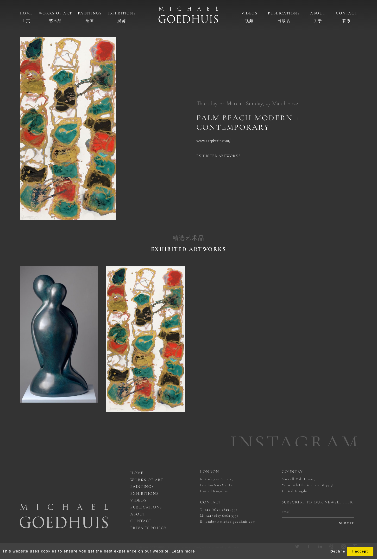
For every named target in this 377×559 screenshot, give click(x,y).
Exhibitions (121, 13)
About (317, 13)
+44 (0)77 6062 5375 (222, 515)
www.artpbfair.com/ (213, 140)
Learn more (183, 551)
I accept (360, 551)
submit (346, 523)
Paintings (90, 13)
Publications (284, 13)
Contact (346, 13)
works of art (146, 479)
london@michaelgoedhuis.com (230, 521)
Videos (249, 13)
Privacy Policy (148, 528)
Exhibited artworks (218, 156)
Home (26, 13)
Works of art (55, 13)
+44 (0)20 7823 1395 (221, 509)
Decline (337, 551)
